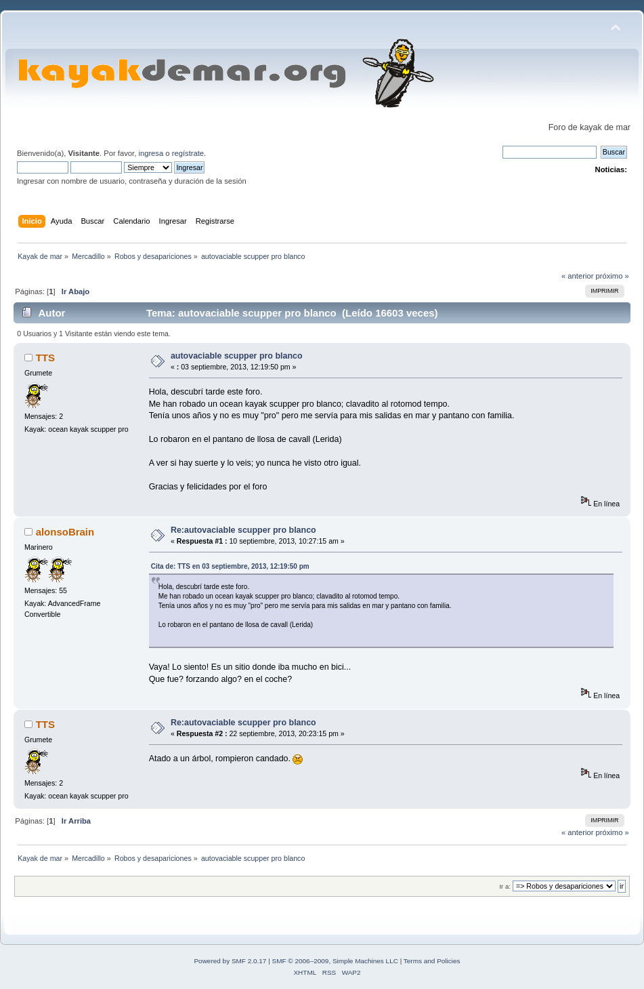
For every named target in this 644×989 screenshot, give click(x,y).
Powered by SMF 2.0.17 (230, 961)
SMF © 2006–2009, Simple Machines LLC (335, 961)
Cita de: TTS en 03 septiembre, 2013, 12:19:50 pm (230, 566)
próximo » (612, 276)
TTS (45, 357)
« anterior (577, 276)
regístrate (188, 153)
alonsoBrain (65, 532)
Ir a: (504, 886)
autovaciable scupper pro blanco (237, 356)
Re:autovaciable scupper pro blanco (243, 530)
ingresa (150, 153)
